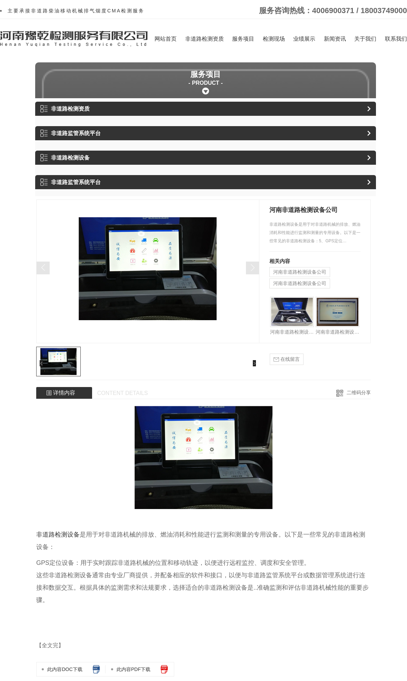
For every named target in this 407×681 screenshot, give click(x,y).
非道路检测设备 (65, 158)
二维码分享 (359, 392)
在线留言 (287, 359)
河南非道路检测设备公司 (299, 272)
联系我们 (396, 39)
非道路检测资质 (204, 39)
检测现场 (274, 39)
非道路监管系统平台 (70, 133)
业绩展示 (304, 39)
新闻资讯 (335, 39)
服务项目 (243, 39)
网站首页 (166, 39)
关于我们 (365, 39)
